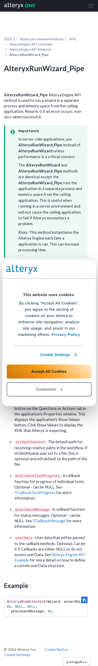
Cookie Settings (55, 354)
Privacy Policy (66, 334)
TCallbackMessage (49, 520)
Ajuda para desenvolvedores (42, 39)
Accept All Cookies (49, 371)
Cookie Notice (56, 649)
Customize (49, 389)
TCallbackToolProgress (34, 492)
